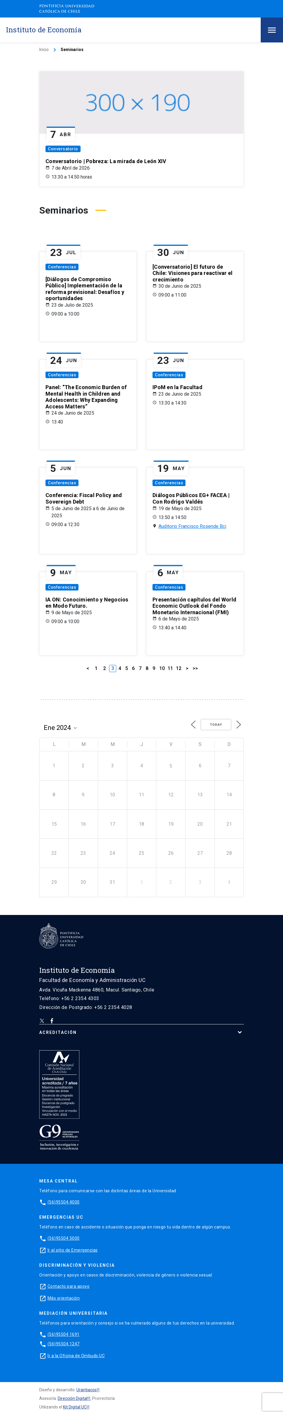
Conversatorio (63, 149)
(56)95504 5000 (64, 1238)
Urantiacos (86, 1389)
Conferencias (62, 267)
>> (195, 668)
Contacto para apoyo (69, 1286)
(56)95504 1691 (64, 1334)
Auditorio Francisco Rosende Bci (192, 526)
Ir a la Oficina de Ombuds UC (76, 1355)
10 (162, 668)
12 (178, 668)
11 (170, 668)
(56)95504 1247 (64, 1344)
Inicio (44, 49)
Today (216, 725)
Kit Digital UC (75, 1407)
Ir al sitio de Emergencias (73, 1250)
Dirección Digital (72, 1398)
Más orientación (64, 1298)
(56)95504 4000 (64, 1202)
